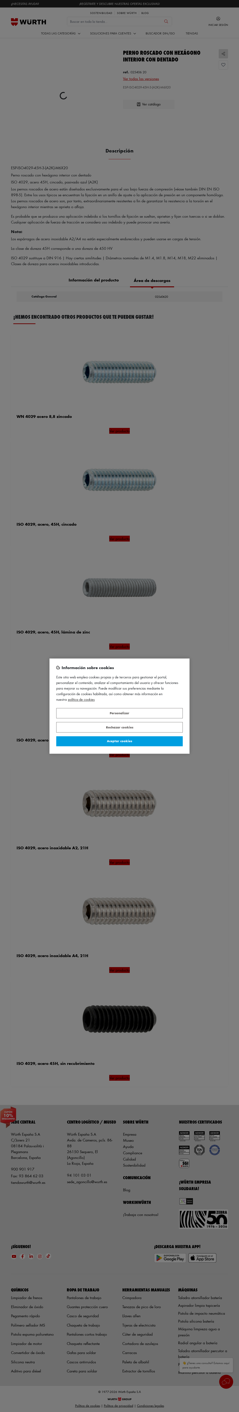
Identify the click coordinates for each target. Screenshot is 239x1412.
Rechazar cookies (119, 727)
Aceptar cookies (119, 741)
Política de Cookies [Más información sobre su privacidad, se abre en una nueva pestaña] (81, 699)
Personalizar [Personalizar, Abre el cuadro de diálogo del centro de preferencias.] (119, 713)
